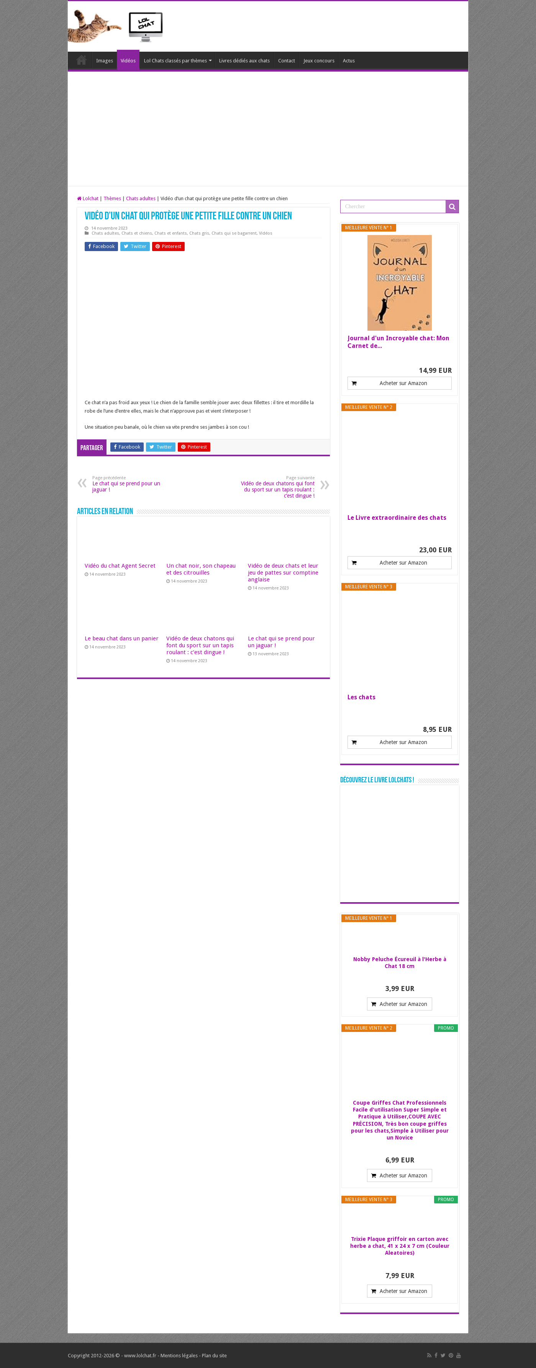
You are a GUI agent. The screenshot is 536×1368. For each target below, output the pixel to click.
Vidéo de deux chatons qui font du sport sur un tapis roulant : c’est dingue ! (275, 487)
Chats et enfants (170, 233)
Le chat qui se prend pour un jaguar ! (131, 484)
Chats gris (199, 233)
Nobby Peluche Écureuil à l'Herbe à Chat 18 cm (399, 962)
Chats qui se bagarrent (234, 233)
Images (104, 61)
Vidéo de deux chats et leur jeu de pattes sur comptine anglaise (283, 572)
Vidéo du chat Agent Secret (120, 565)
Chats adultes (141, 198)
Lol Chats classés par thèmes (175, 61)
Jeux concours (318, 61)
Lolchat (82, 60)
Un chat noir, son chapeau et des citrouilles (201, 569)
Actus (349, 61)
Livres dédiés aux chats (244, 61)
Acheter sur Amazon (403, 383)
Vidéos (128, 61)
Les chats (361, 697)
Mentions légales (179, 1355)
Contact (286, 61)
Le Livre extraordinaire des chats (396, 517)
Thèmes (112, 198)
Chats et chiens (136, 233)
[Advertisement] (268, 129)
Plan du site (214, 1355)
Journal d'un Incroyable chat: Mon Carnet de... (398, 342)
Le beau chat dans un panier (122, 638)
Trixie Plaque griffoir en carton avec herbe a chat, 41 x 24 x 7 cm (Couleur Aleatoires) (399, 1246)
